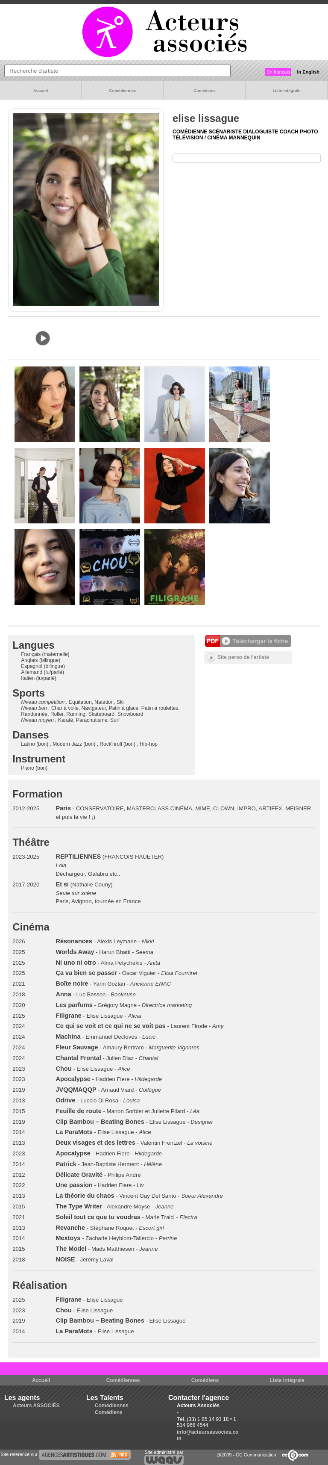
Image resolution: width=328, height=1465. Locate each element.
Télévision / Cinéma (201, 138)
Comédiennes (122, 90)
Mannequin (245, 138)
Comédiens (204, 90)
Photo (309, 132)
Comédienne (191, 132)
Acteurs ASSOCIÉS (36, 1406)
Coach (290, 132)
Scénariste (226, 132)
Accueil (40, 90)
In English (308, 71)
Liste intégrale (286, 90)
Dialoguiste (261, 132)
